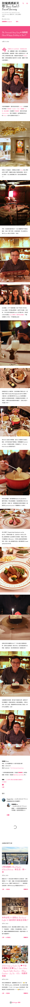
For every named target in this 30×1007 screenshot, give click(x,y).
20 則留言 (8, 937)
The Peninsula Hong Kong (16, 768)
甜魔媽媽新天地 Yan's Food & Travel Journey (10, 6)
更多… (17, 21)
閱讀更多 (26, 889)
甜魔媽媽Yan (15, 804)
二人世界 (8, 779)
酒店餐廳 (15, 779)
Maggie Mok (10, 799)
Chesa (25, 55)
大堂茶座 (9, 108)
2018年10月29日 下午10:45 (20, 806)
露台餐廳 (6, 111)
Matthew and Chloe (18, 774)
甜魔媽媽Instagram (7, 21)
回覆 (8, 815)
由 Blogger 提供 (15, 1002)
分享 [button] (3, 787)
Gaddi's (14, 108)
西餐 (11, 779)
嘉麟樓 (22, 108)
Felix (18, 108)
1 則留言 (8, 889)
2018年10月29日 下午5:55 (21, 799)
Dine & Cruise (5, 113)
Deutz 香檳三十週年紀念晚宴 (16, 314)
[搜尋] (23, 3)
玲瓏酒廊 (16, 111)
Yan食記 (4, 782)
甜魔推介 (20, 779)
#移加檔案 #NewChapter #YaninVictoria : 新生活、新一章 (14, 869)
